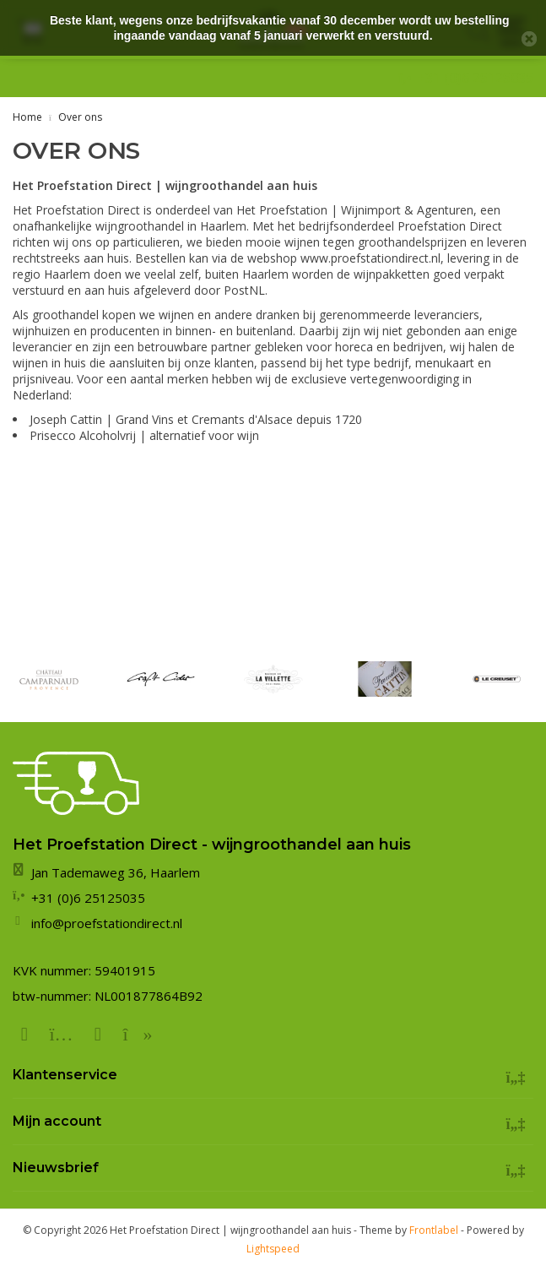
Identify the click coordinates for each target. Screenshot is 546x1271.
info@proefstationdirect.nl (106, 923)
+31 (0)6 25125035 (475, 77)
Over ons (80, 117)
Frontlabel (433, 1230)
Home (27, 117)
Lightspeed (273, 1248)
